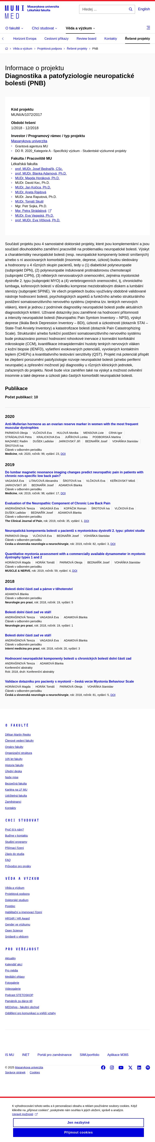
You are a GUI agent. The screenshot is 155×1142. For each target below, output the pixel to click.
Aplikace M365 (118, 1055)
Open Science (14, 930)
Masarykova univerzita (29, 141)
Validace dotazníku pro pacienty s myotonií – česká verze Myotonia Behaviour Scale (69, 681)
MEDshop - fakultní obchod (22, 1007)
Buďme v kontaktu (16, 835)
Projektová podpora (17, 893)
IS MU (9, 1055)
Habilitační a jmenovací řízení (23, 912)
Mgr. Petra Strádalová (33, 210)
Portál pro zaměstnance (55, 1055)
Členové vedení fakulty (19, 740)
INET (25, 1055)
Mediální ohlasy (15, 976)
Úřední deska (13, 771)
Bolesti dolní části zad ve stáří (28, 612)
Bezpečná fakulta (16, 783)
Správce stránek (15, 1072)
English (144, 9)
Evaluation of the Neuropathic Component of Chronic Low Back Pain (57, 503)
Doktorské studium (16, 900)
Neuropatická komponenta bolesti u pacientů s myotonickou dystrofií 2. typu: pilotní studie (75, 530)
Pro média (11, 970)
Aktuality (10, 958)
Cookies (35, 1072)
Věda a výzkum (22, 878)
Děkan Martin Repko (18, 734)
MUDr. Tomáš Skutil (29, 201)
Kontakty (110, 38)
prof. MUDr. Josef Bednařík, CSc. (39, 169)
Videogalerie (13, 988)
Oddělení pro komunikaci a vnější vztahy (30, 1013)
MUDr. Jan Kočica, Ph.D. (33, 187)
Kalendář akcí (13, 964)
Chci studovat (22, 820)
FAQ (8, 860)
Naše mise (11, 777)
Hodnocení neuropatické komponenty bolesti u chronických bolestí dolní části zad (68, 658)
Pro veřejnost (22, 949)
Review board (86, 38)
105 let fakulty (13, 759)
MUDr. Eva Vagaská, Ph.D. (34, 215)
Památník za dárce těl (18, 1001)
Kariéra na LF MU (16, 789)
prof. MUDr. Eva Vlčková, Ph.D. (37, 220)
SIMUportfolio (89, 1055)
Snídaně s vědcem (16, 936)
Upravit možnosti (25, 1118)
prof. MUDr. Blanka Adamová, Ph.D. (41, 173)
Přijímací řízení (14, 847)
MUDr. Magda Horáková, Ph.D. (37, 178)
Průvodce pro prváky (18, 866)
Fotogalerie (12, 982)
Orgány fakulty (14, 746)
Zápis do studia (14, 854)
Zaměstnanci (13, 801)
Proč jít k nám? (14, 829)
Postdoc (10, 906)
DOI (63, 453)
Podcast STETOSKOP (19, 995)
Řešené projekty (137, 38)
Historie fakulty (14, 765)
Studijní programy (16, 841)
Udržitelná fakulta (16, 795)
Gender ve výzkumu (17, 924)
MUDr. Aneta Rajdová (30, 192)
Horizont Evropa (25, 38)
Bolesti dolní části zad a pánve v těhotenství (39, 589)
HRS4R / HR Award (17, 918)
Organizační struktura (18, 753)
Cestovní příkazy (56, 38)
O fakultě (17, 725)
